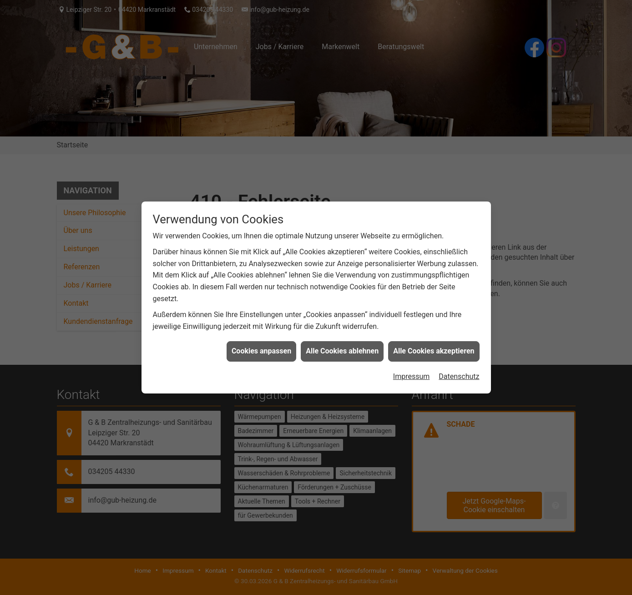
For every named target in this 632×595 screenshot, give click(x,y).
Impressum (411, 374)
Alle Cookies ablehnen (342, 349)
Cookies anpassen (261, 349)
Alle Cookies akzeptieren (433, 349)
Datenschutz (459, 374)
